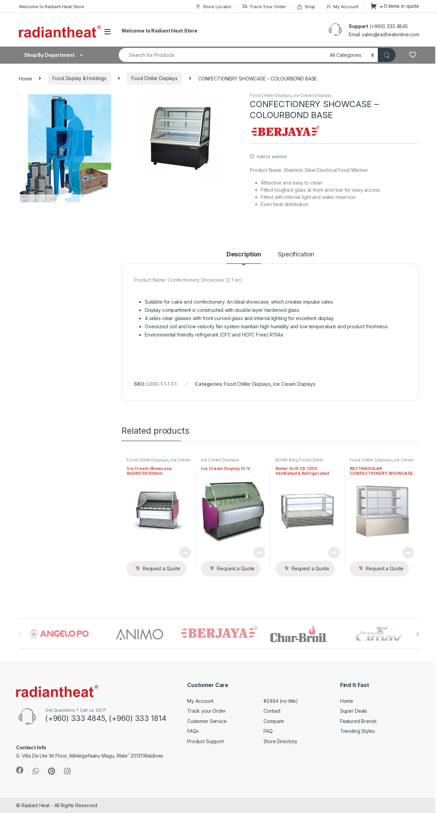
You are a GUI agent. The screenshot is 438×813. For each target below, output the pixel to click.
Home (25, 78)
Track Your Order (264, 7)
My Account (342, 7)
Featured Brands (358, 721)
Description (244, 254)
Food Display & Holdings (79, 78)
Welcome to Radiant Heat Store (51, 6)
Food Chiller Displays (154, 78)
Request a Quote (161, 568)
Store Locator (213, 7)
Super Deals (353, 711)
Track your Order (206, 711)
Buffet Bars (286, 459)
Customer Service (207, 721)
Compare (273, 721)
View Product (185, 552)
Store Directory (280, 741)
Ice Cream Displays (313, 95)
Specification (296, 254)
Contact (272, 711)
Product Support (205, 741)
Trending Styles (357, 731)
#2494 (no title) (280, 701)
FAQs (192, 731)
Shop (306, 7)
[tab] (244, 257)
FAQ (268, 731)
